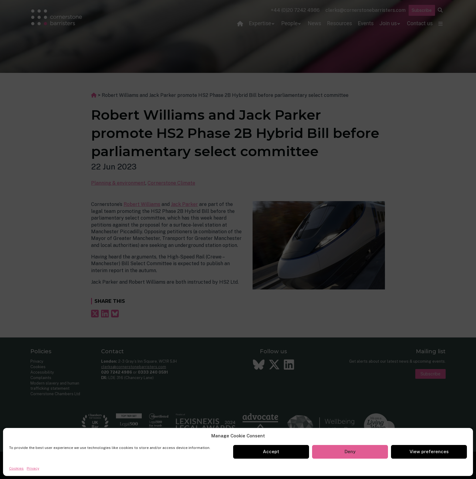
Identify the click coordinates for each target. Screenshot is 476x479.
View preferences (429, 451)
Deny (350, 451)
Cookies (16, 468)
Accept (271, 451)
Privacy (33, 468)
